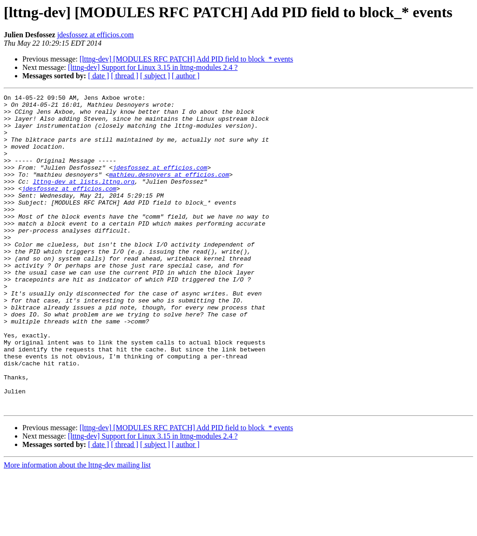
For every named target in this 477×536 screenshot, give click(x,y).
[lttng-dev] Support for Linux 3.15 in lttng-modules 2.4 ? (153, 67)
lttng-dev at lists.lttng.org (83, 199)
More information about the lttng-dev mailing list (77, 528)
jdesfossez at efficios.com (95, 35)
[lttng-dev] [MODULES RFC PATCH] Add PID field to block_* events (186, 59)
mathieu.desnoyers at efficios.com (169, 191)
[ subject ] (155, 76)
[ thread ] (124, 76)
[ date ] (98, 76)
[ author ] (186, 76)
